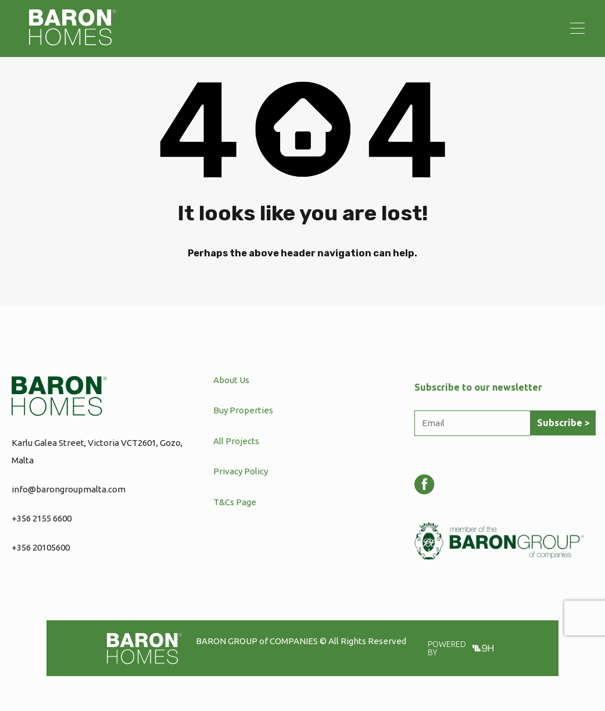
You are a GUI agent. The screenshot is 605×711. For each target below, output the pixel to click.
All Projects (236, 441)
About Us (231, 380)
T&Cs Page (234, 502)
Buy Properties (243, 410)
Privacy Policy (240, 471)
